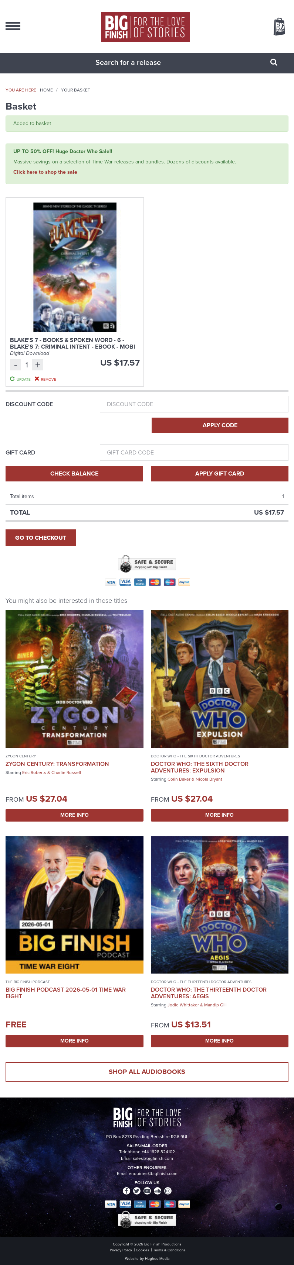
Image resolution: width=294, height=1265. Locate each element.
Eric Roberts (34, 772)
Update (24, 379)
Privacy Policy (121, 1250)
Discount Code (29, 404)
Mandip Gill (215, 1005)
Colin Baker (179, 779)
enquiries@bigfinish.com (153, 1173)
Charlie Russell (66, 772)
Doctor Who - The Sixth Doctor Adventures (195, 756)
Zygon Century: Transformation (57, 764)
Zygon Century (21, 756)
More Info (74, 815)
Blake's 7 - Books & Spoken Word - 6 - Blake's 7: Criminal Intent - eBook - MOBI (72, 343)
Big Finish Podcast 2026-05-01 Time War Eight (66, 992)
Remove (48, 379)
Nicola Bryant (209, 779)
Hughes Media (157, 1258)
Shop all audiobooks (147, 1071)
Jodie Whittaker (183, 1005)
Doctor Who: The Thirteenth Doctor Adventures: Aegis (209, 992)
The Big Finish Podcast (28, 982)
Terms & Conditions (169, 1250)
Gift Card (20, 452)
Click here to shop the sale (45, 172)
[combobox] (138, 62)
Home (46, 90)
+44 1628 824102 (158, 1151)
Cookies (142, 1250)
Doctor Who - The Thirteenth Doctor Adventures (201, 982)
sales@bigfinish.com (153, 1158)
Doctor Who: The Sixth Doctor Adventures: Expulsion (200, 767)
